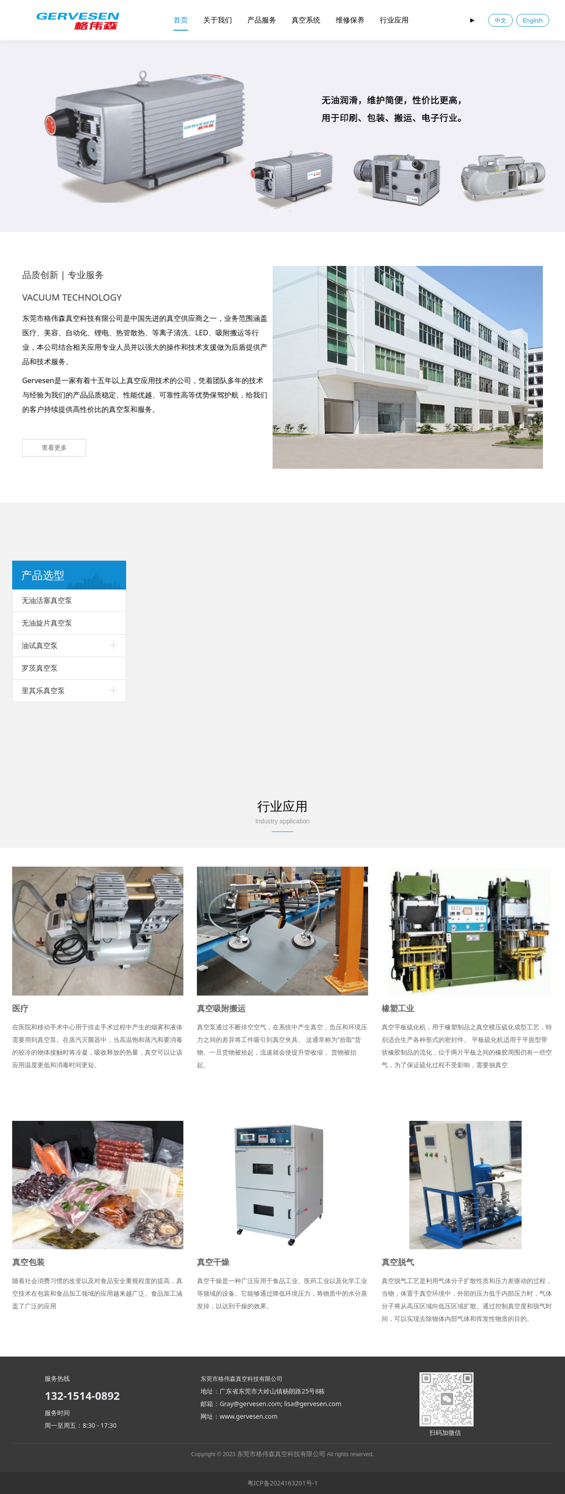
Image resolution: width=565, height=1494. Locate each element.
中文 (500, 20)
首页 (180, 20)
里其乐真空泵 (43, 690)
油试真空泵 (40, 645)
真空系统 (306, 20)
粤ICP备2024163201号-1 (282, 1483)
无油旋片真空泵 (47, 623)
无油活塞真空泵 (47, 600)
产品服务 (261, 20)
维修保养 (350, 20)
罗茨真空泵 (40, 668)
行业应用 (394, 20)
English (532, 20)
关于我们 (217, 20)
